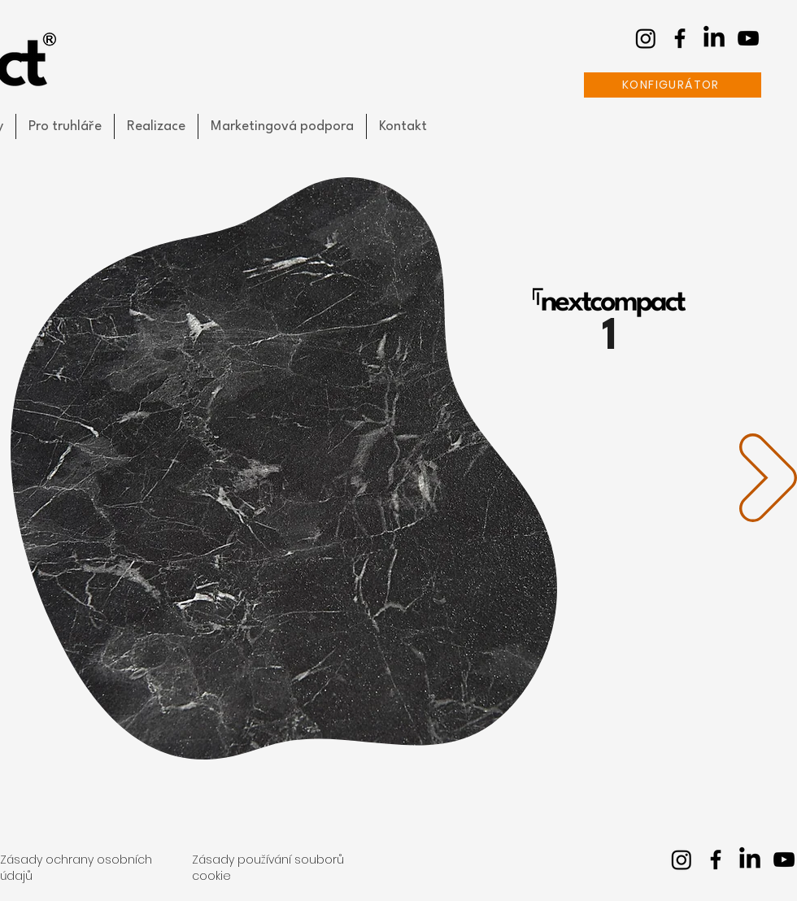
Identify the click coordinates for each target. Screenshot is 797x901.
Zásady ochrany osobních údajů (76, 867)
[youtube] (748, 38)
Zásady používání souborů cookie (268, 867)
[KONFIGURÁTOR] (672, 85)
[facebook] (680, 38)
